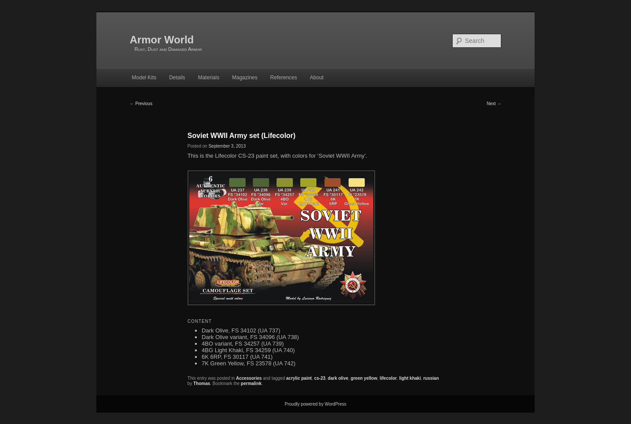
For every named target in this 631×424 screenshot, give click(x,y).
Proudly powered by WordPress (315, 404)
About (316, 77)
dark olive (338, 378)
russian (431, 378)
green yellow (364, 378)
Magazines (244, 77)
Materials (209, 77)
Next (494, 103)
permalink (251, 383)
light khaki (410, 378)
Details (177, 77)
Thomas (201, 383)
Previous (141, 103)
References (283, 77)
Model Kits (144, 77)
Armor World (162, 40)
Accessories (249, 378)
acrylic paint (299, 378)
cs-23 (320, 378)
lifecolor (388, 378)
